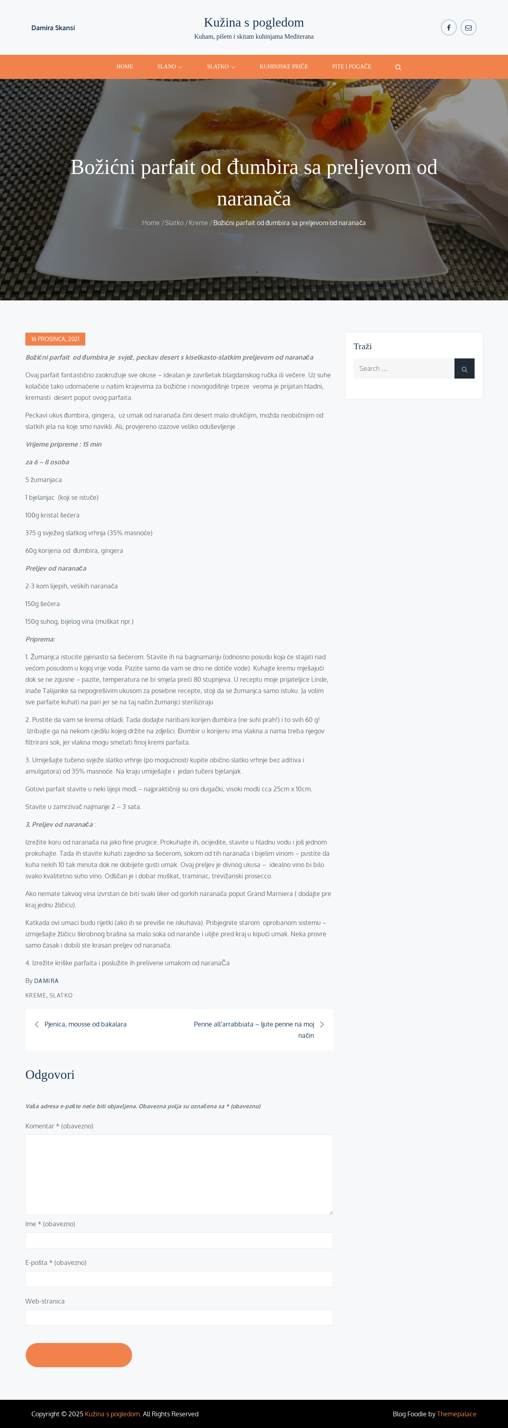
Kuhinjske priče (284, 67)
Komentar (59, 1126)
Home (124, 67)
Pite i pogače (351, 67)
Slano (170, 67)
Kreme (35, 995)
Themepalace (457, 1414)
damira (46, 980)
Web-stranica (45, 1301)
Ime (50, 1224)
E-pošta (56, 1262)
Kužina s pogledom (254, 22)
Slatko (221, 67)
